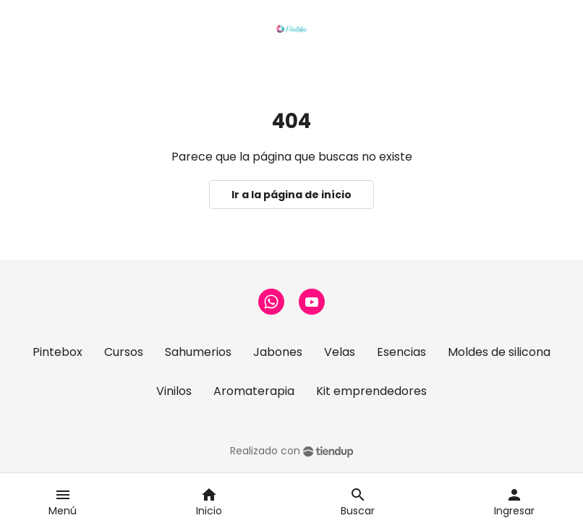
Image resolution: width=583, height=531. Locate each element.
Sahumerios (198, 352)
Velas (339, 352)
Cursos (123, 352)
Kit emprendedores (371, 391)
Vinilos (174, 391)
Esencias (401, 352)
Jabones (277, 352)
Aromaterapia (253, 391)
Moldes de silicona (499, 352)
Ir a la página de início (291, 194)
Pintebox (57, 352)
